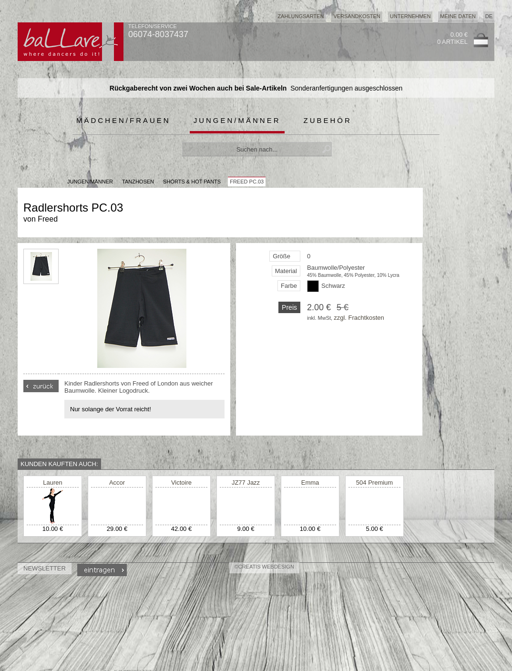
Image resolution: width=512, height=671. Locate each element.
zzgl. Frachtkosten (359, 317)
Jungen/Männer (237, 120)
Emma (310, 482)
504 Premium (374, 482)
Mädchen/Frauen (123, 120)
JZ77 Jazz (246, 482)
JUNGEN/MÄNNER (90, 181)
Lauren (52, 482)
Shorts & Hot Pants (192, 181)
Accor (117, 482)
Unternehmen (410, 16)
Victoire (181, 482)
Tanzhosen (138, 181)
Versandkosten (356, 16)
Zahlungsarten (300, 16)
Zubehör (328, 120)
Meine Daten (457, 16)
